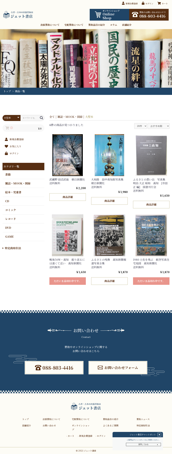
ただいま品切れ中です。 (67, 281)
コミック (10, 210)
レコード (10, 219)
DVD (8, 227)
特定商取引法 (12, 248)
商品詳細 (67, 197)
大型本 (89, 117)
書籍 (8, 174)
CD (7, 201)
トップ (7, 91)
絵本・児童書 (13, 192)
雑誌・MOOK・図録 (17, 183)
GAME (9, 236)
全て (52, 117)
